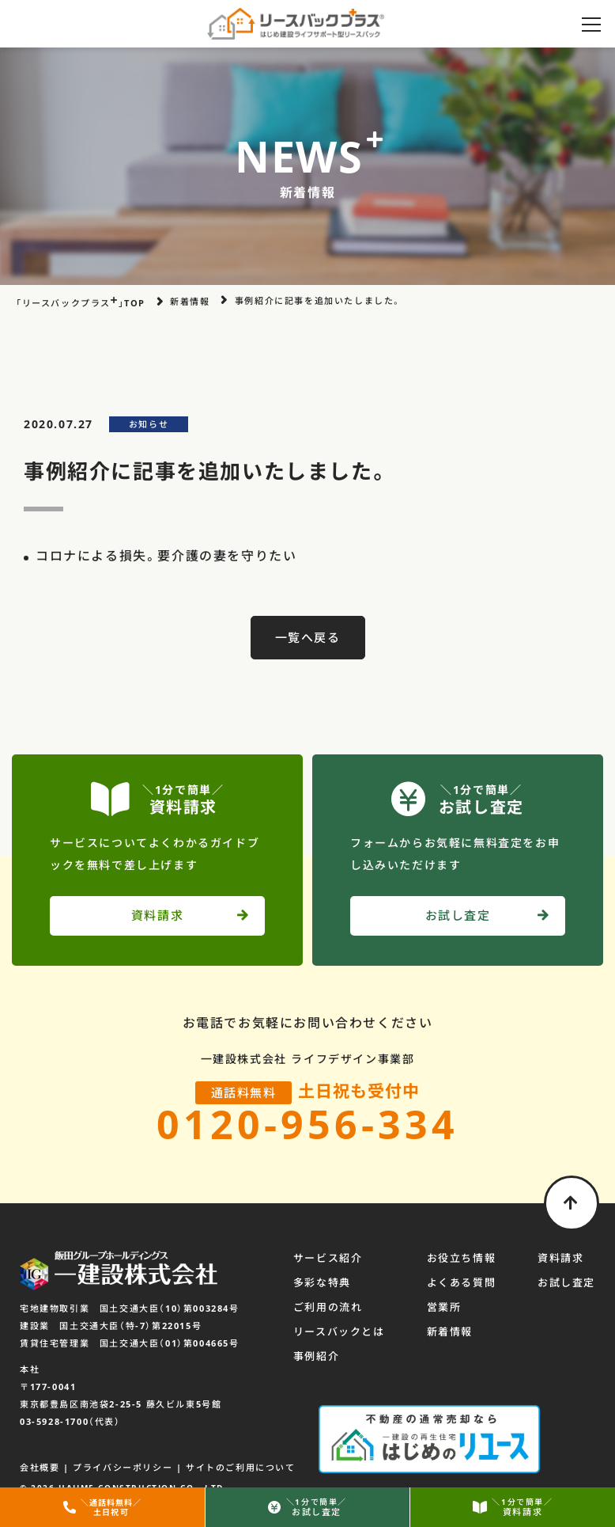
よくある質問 (461, 1282)
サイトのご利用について (241, 1467)
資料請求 (560, 1258)
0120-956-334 (307, 1124)
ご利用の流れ (328, 1307)
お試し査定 (566, 1282)
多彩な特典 (322, 1282)
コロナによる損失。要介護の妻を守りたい (166, 555)
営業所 (444, 1307)
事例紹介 (316, 1356)
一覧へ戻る (308, 637)
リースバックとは (339, 1331)
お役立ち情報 (461, 1258)
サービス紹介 (328, 1258)
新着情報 (450, 1331)
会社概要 (39, 1467)
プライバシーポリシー (122, 1467)
